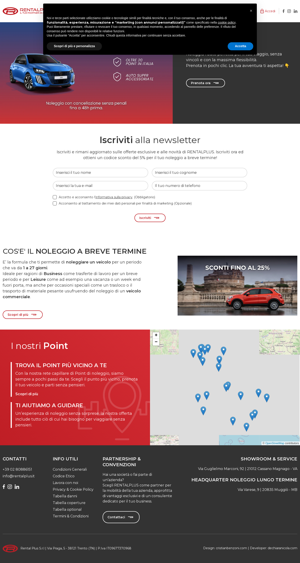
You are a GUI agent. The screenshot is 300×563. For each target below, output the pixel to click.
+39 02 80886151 (17, 469)
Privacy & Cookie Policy (73, 489)
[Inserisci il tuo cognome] (199, 172)
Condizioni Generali (70, 469)
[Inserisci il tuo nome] (100, 172)
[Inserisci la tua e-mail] (100, 185)
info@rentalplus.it (19, 476)
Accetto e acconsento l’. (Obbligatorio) (107, 197)
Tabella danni (65, 496)
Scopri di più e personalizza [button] (74, 46)
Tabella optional (67, 509)
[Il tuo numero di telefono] (199, 185)
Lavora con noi (65, 483)
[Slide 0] (237, 249)
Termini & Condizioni (71, 516)
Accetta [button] (240, 46)
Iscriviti (145, 218)
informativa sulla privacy (113, 197)
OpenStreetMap (274, 443)
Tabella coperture (69, 503)
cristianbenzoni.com (231, 548)
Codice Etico (64, 476)
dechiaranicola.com (282, 548)
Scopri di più (18, 315)
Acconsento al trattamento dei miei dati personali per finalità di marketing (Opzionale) (125, 203)
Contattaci (116, 517)
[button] (267, 11)
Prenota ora (201, 83)
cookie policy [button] (227, 22)
